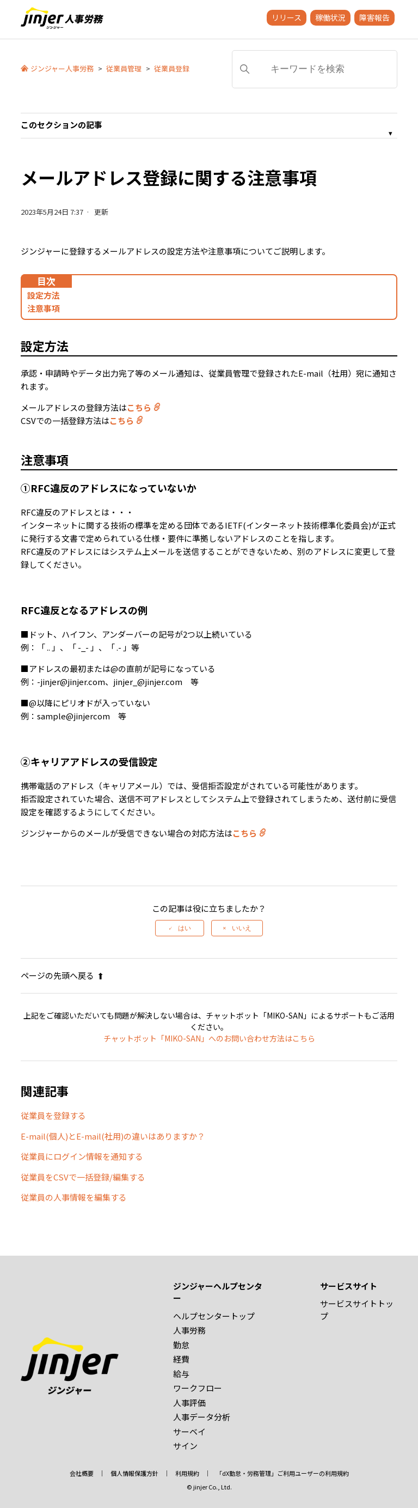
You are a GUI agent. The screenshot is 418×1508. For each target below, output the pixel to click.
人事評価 (189, 1402)
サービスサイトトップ (357, 1310)
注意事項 (43, 308)
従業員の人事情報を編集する (74, 1197)
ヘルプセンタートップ (214, 1316)
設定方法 (43, 295)
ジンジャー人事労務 (62, 68)
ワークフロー (197, 1388)
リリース (287, 17)
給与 (181, 1373)
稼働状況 (330, 17)
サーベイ (189, 1431)
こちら (139, 407)
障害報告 (374, 17)
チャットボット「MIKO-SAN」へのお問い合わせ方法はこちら (209, 1038)
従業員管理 (124, 68)
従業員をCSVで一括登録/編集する (83, 1177)
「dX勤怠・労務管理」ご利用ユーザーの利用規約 (282, 1473)
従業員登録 (171, 68)
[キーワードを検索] (314, 69)
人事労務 (189, 1330)
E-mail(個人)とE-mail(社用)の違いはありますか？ (113, 1136)
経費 (181, 1359)
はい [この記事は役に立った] (184, 928)
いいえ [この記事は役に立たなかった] (241, 928)
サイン (185, 1445)
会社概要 (82, 1473)
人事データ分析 (201, 1416)
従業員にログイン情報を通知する (82, 1156)
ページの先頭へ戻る (62, 975)
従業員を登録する (53, 1115)
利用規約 (187, 1473)
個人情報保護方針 (134, 1473)
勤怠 (181, 1344)
